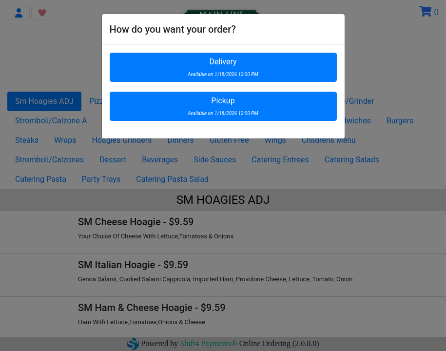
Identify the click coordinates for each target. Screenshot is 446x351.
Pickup (223, 106)
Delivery (223, 67)
